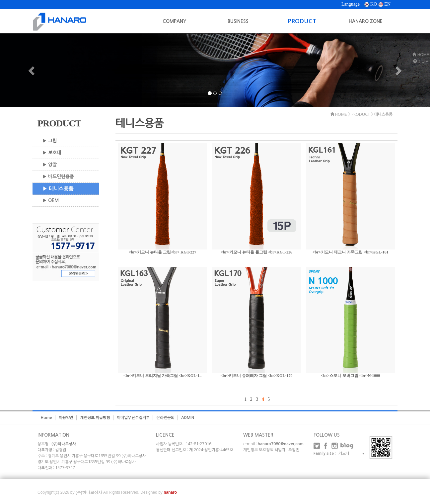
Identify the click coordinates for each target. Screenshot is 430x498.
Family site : (325, 454)
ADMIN (187, 418)
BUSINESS (238, 21)
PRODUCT (302, 21)
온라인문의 (165, 418)
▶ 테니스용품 (58, 188)
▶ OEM (50, 200)
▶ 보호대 (51, 152)
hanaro (170, 492)
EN (384, 4)
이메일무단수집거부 (133, 418)
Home (46, 418)
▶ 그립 (49, 140)
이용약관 (66, 418)
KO (370, 4)
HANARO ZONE (366, 21)
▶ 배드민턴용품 (58, 176)
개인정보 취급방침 (95, 418)
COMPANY (174, 21)
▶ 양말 (49, 164)
